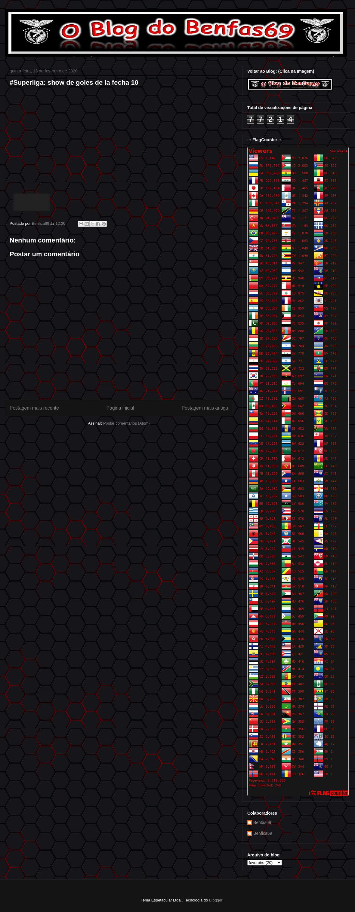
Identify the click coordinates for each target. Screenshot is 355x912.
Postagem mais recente (34, 407)
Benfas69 (262, 822)
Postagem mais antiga (205, 407)
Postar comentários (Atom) (126, 423)
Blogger (215, 900)
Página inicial (120, 407)
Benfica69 (262, 833)
